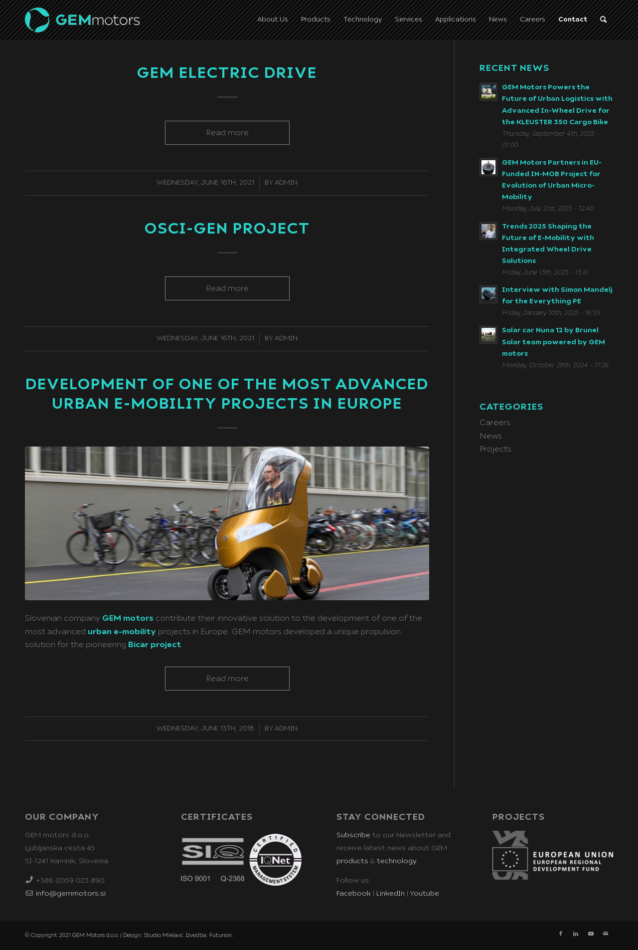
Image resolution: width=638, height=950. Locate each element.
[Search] (603, 20)
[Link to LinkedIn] (575, 934)
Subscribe (353, 835)
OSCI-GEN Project (227, 229)
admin (286, 183)
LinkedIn (390, 893)
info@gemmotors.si (71, 893)
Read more (227, 133)
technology (396, 861)
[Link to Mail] (605, 934)
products (352, 861)
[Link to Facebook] (560, 934)
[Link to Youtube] (590, 934)
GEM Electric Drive (227, 73)
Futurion (220, 935)
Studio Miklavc (163, 935)
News (490, 436)
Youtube (424, 893)
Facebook (353, 893)
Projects (495, 449)
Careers (494, 423)
